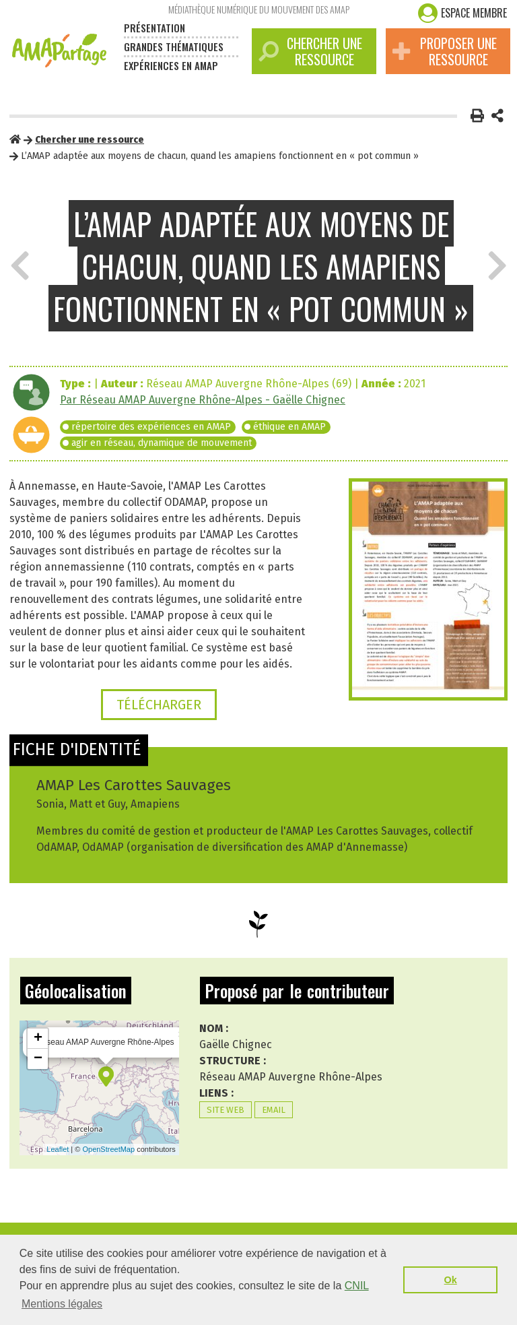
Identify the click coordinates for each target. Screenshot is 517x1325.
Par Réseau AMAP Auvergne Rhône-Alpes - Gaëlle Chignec (202, 399)
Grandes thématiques (173, 46)
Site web (225, 1110)
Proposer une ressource (444, 51)
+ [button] (38, 1039)
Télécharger (158, 705)
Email (273, 1110)
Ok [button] (450, 1279)
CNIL (357, 1285)
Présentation (154, 27)
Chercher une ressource (310, 51)
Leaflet (57, 1149)
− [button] (38, 1059)
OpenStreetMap (108, 1149)
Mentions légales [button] (62, 1304)
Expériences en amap (171, 65)
